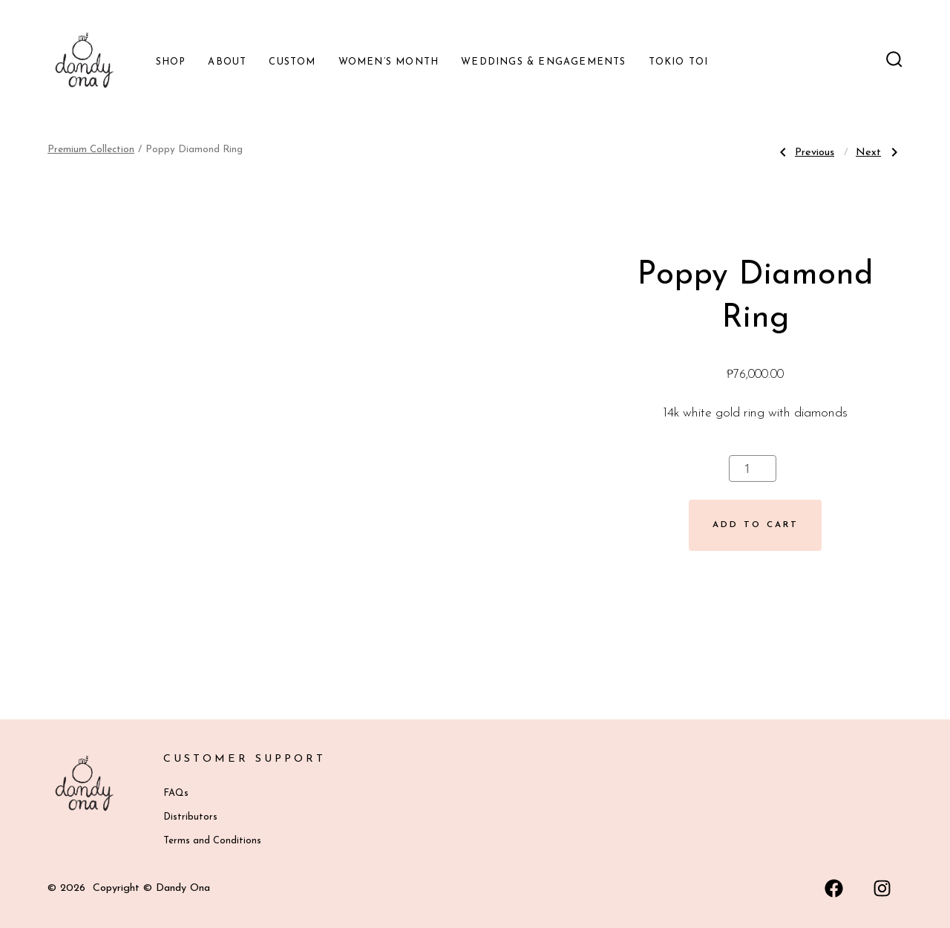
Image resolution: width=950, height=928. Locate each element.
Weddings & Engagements (543, 62)
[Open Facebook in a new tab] (833, 889)
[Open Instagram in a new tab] (882, 889)
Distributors (190, 817)
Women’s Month (388, 62)
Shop (171, 62)
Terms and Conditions (212, 841)
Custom (292, 62)
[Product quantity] (752, 468)
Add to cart (755, 524)
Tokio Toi (679, 62)
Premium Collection (91, 149)
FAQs (176, 793)
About (227, 62)
